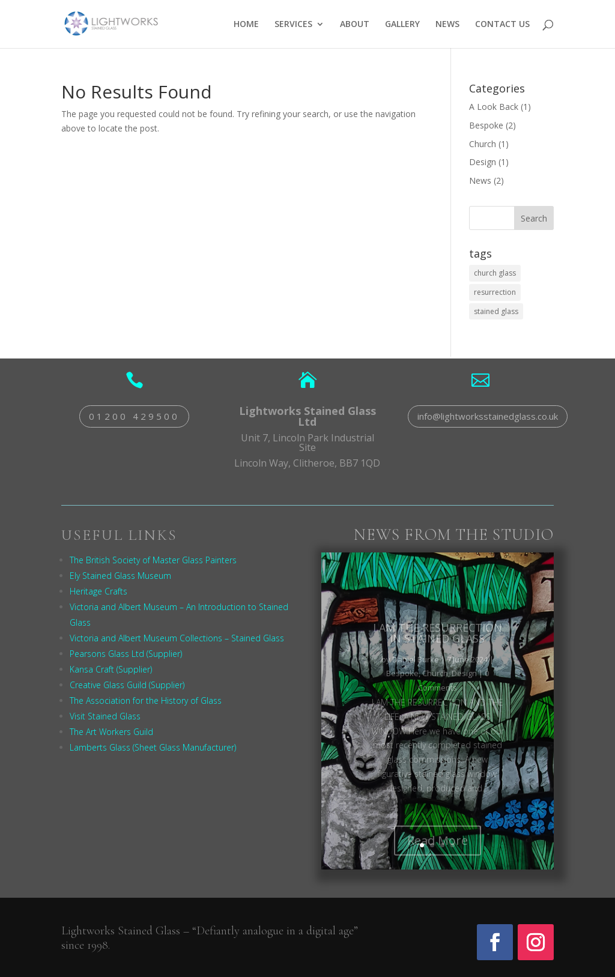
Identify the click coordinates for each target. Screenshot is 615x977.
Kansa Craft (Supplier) (111, 669)
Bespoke (486, 125)
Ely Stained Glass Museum (120, 575)
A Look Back (493, 106)
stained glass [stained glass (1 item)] (496, 311)
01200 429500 (134, 416)
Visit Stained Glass (105, 716)
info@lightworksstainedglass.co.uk (487, 416)
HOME (246, 24)
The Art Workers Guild (111, 731)
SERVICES (293, 24)
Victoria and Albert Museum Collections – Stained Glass (177, 638)
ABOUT (354, 24)
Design (482, 162)
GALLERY (402, 24)
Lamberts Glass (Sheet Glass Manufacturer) (153, 747)
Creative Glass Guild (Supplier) (127, 685)
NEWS (447, 24)
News (480, 180)
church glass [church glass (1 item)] (495, 273)
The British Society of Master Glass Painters (153, 560)
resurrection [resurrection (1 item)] (495, 292)
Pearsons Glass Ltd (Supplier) (126, 653)
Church (482, 144)
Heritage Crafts (98, 591)
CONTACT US (502, 24)
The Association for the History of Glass (146, 700)
